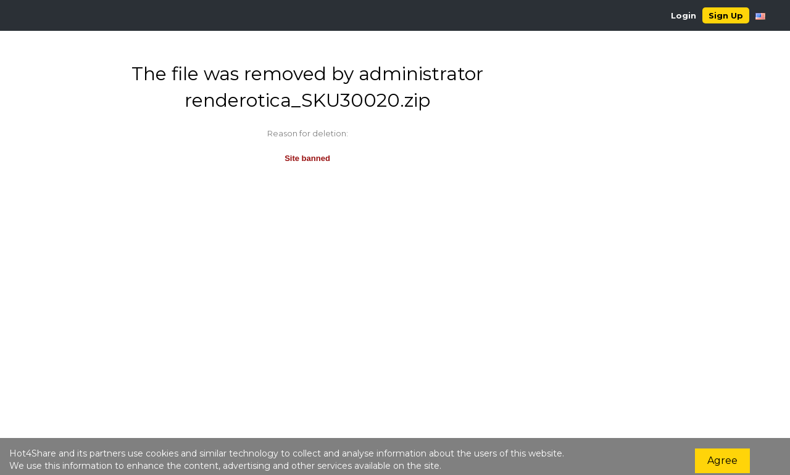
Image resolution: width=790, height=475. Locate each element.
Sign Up (726, 15)
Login (683, 15)
